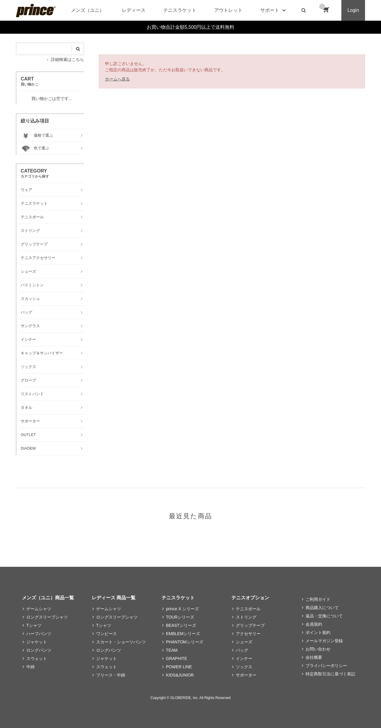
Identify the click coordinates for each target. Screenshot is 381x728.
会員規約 (314, 624)
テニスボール (248, 608)
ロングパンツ (38, 650)
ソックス (244, 666)
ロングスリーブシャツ (47, 617)
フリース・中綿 (110, 675)
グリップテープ (250, 625)
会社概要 (314, 657)
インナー (244, 658)
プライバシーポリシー (326, 665)
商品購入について (322, 607)
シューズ (244, 642)
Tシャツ (33, 625)
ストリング (246, 617)
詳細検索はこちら (67, 59)
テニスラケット (179, 10)
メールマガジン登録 (324, 640)
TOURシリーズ (180, 617)
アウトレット (228, 10)
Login (353, 10)
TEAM (171, 650)
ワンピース (106, 633)
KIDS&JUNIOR (180, 675)
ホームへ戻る (117, 79)
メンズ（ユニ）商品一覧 (48, 597)
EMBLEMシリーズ (183, 633)
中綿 (30, 666)
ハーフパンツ (38, 633)
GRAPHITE (176, 658)
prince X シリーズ (182, 608)
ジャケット (36, 642)
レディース (134, 10)
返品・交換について (324, 616)
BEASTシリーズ (181, 625)
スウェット (36, 658)
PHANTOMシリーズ (184, 642)
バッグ (242, 650)
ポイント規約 (318, 632)
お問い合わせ (318, 649)
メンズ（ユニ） (87, 10)
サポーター (246, 675)
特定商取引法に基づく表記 (330, 673)
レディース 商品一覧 (113, 597)
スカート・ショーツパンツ (121, 642)
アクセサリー (248, 633)
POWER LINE (179, 666)
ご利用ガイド (318, 599)
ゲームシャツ (38, 608)
